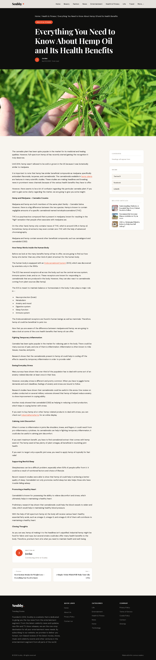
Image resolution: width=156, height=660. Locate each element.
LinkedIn (116, 191)
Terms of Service (126, 612)
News (85, 4)
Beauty (67, 4)
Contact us (68, 621)
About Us (67, 612)
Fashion (76, 4)
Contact (123, 620)
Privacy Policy (69, 617)
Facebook (117, 184)
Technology (96, 628)
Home (58, 4)
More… (140, 4)
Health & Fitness (112, 4)
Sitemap (123, 624)
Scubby (18, 4)
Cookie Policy (125, 616)
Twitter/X (117, 178)
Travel (131, 4)
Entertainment (96, 4)
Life (124, 4)
